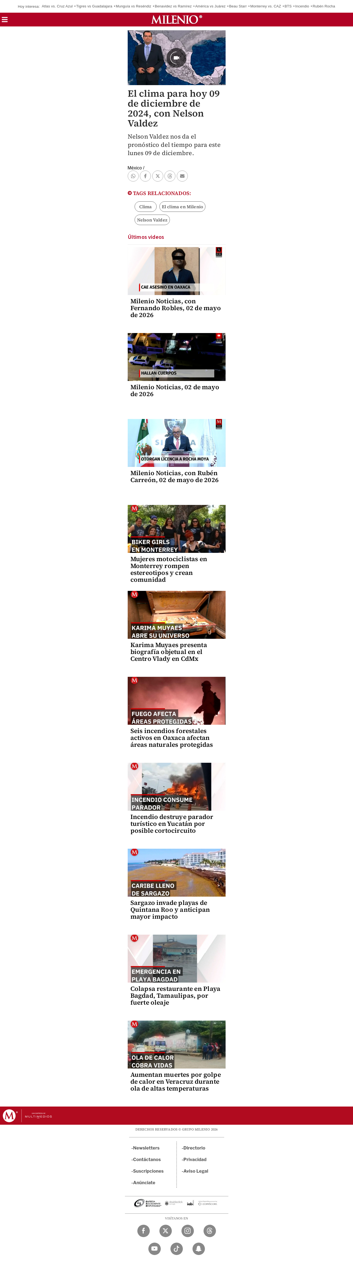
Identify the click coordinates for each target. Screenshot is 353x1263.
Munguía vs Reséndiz (133, 6)
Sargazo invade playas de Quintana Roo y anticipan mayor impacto (170, 909)
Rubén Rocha (324, 6)
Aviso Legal (195, 1171)
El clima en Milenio (182, 207)
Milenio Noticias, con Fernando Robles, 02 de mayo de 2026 (175, 308)
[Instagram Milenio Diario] (187, 1231)
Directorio (194, 1148)
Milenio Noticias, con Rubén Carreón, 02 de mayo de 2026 (174, 476)
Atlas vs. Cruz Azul (57, 6)
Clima (145, 207)
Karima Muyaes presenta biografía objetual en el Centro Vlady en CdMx (168, 651)
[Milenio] (176, 19)
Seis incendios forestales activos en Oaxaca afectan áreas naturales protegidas (171, 737)
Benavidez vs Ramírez (173, 6)
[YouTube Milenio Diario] (154, 1249)
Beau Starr (238, 6)
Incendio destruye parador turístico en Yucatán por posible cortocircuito (171, 823)
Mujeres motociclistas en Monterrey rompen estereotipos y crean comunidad (168, 569)
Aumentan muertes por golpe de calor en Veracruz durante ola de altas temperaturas (175, 1081)
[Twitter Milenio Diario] (165, 1231)
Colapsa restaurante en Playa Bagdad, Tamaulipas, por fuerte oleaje (175, 995)
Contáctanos (147, 1159)
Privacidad (195, 1159)
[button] (4, 21)
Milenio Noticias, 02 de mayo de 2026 (175, 390)
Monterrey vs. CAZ (265, 6)
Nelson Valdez (152, 220)
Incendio (302, 6)
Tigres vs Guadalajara (94, 6)
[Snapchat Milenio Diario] (198, 1249)
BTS (288, 6)
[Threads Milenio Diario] (210, 1231)
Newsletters (146, 1148)
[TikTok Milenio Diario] (176, 1249)
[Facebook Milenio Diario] (143, 1231)
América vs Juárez (210, 6)
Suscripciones (148, 1171)
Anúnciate (144, 1182)
